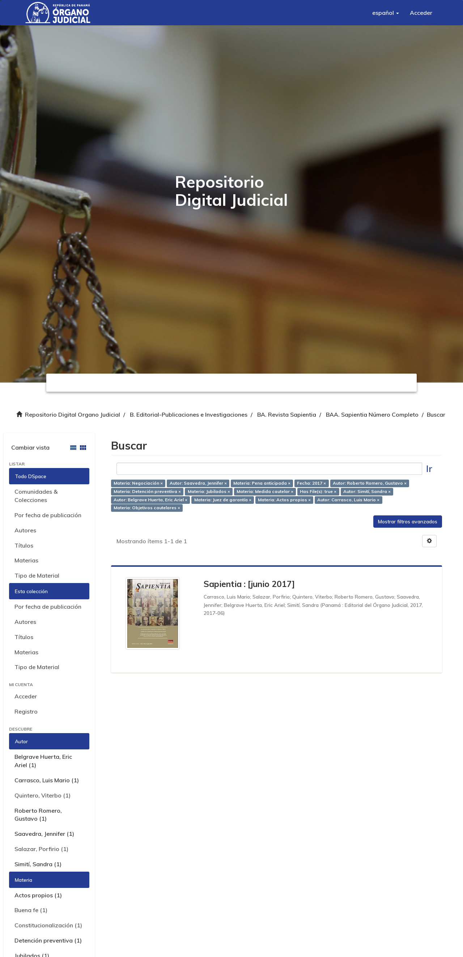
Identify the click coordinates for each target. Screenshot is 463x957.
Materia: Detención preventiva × (147, 491)
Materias (26, 560)
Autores (25, 530)
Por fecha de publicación (47, 515)
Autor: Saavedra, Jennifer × (198, 483)
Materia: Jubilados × (209, 491)
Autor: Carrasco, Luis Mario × (348, 499)
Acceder (25, 696)
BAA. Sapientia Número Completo (372, 414)
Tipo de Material (36, 575)
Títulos (23, 545)
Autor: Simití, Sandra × (367, 491)
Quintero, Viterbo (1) (42, 795)
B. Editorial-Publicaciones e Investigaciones (188, 414)
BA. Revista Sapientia (286, 414)
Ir (429, 468)
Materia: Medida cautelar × (265, 491)
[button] (385, 12)
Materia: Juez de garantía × (222, 499)
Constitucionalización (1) (48, 925)
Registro (26, 711)
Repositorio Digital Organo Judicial (72, 414)
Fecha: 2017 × (311, 483)
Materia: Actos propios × (284, 499)
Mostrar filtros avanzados (407, 521)
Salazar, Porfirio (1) (41, 848)
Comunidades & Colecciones (36, 495)
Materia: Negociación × (138, 483)
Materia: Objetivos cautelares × (147, 508)
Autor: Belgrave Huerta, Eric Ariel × (150, 499)
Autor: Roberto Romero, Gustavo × (370, 483)
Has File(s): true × (318, 491)
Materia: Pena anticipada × (261, 483)
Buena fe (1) (30, 910)
